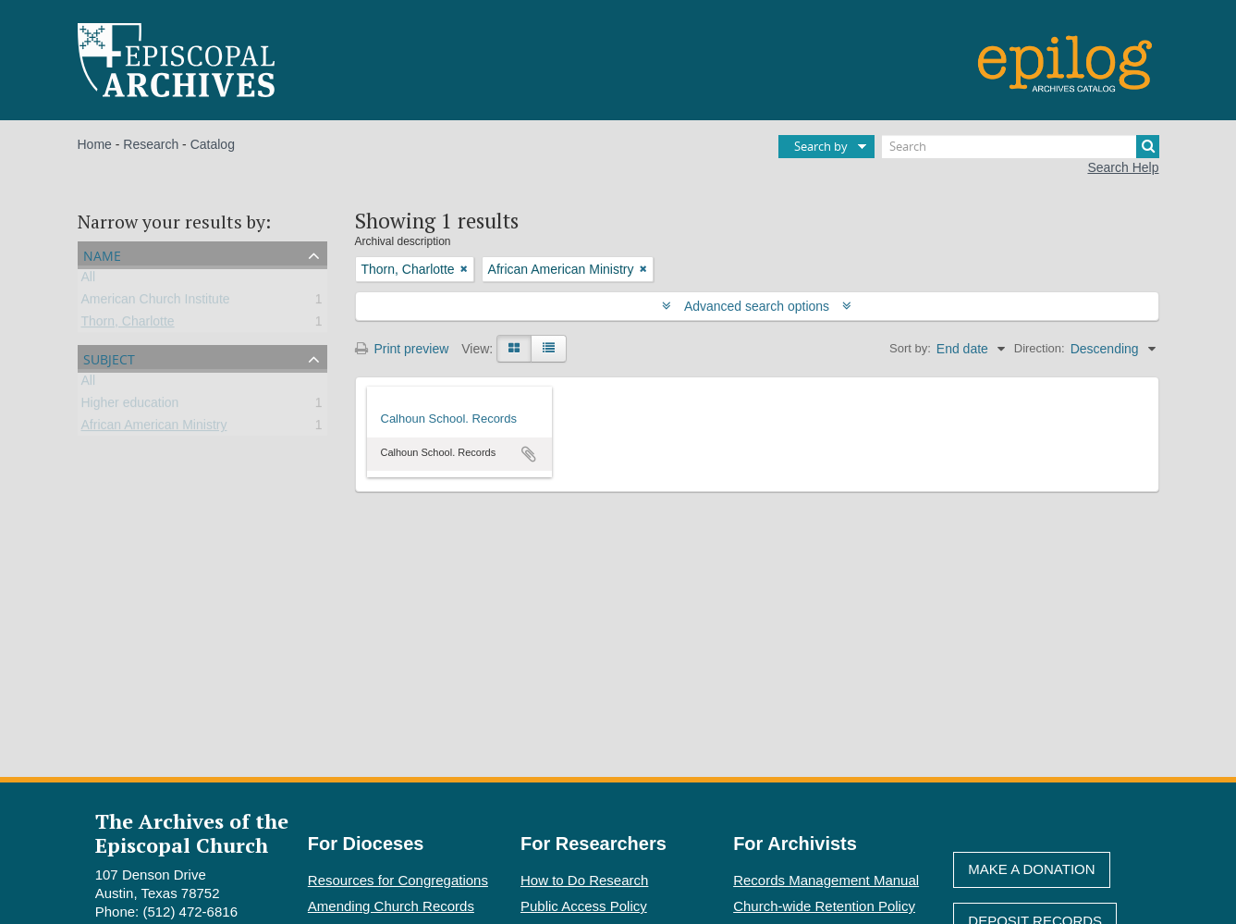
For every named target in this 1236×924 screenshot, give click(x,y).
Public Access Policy (583, 906)
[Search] (1020, 146)
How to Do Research (584, 880)
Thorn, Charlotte (128, 324)
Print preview (402, 348)
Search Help (1122, 167)
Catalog (212, 144)
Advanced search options (756, 306)
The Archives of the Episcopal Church (191, 832)
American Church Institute (155, 302)
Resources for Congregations (398, 880)
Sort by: (910, 348)
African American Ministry (154, 428)
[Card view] (514, 349)
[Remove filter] (464, 269)
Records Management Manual (826, 880)
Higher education (130, 406)
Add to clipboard (529, 454)
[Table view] (549, 349)
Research (150, 144)
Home (95, 144)
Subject (109, 357)
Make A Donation (1031, 869)
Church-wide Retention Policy (824, 906)
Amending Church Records (391, 906)
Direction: (1039, 348)
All (88, 280)
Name (102, 253)
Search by (821, 146)
